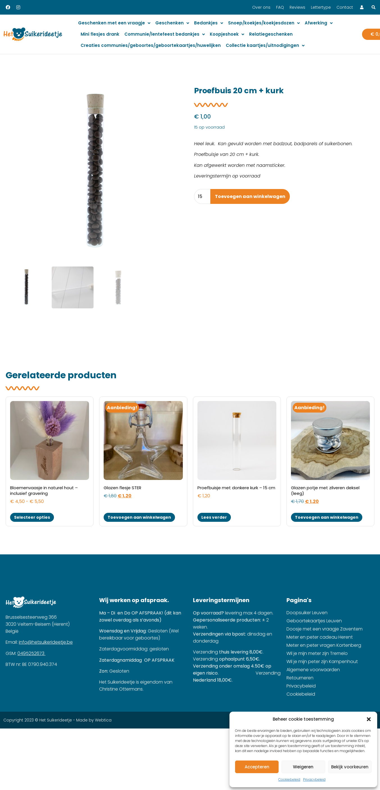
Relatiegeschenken (271, 34)
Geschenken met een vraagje (114, 23)
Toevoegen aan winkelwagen (250, 196)
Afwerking (319, 23)
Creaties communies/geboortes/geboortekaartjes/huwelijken (151, 45)
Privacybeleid (314, 779)
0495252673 (31, 643)
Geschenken (172, 23)
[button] (369, 719)
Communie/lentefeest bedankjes (164, 34)
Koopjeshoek (227, 34)
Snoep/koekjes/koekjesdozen (264, 23)
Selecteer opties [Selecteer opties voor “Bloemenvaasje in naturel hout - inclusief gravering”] (32, 507)
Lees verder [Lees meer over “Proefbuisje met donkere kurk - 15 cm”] (214, 507)
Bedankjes (208, 23)
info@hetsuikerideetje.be (46, 632)
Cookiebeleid (289, 779)
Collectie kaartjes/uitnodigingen (265, 46)
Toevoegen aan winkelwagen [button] (139, 507)
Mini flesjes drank (100, 34)
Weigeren (303, 767)
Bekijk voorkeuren (349, 767)
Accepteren (257, 767)
